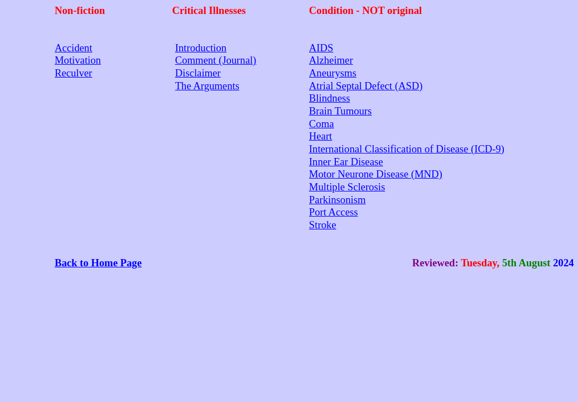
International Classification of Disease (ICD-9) (406, 149)
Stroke (322, 225)
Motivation (78, 60)
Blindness (329, 98)
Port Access (333, 212)
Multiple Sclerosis (347, 187)
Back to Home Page (98, 263)
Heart (320, 136)
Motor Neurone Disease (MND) (375, 174)
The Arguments (207, 86)
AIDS (321, 48)
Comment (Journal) (216, 60)
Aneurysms (333, 73)
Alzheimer (331, 60)
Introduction (201, 48)
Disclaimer (198, 73)
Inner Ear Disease (346, 162)
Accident (73, 48)
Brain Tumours (340, 111)
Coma (321, 124)
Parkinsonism (337, 199)
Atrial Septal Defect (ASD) (366, 86)
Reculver (73, 73)
